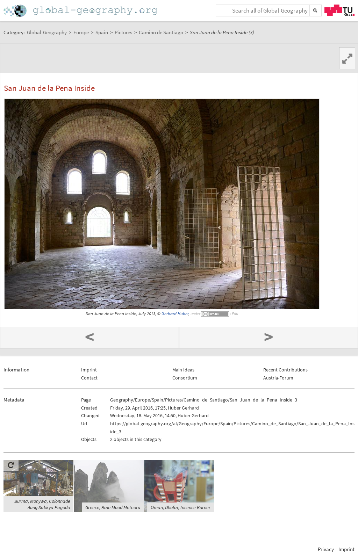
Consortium (184, 378)
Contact (89, 378)
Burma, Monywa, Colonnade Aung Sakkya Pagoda (42, 504)
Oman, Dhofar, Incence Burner (180, 507)
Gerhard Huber (175, 314)
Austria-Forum (278, 378)
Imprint (89, 370)
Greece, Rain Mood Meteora (113, 507)
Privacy (326, 549)
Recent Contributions (285, 370)
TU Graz (339, 10)
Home (81, 11)
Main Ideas (183, 370)
